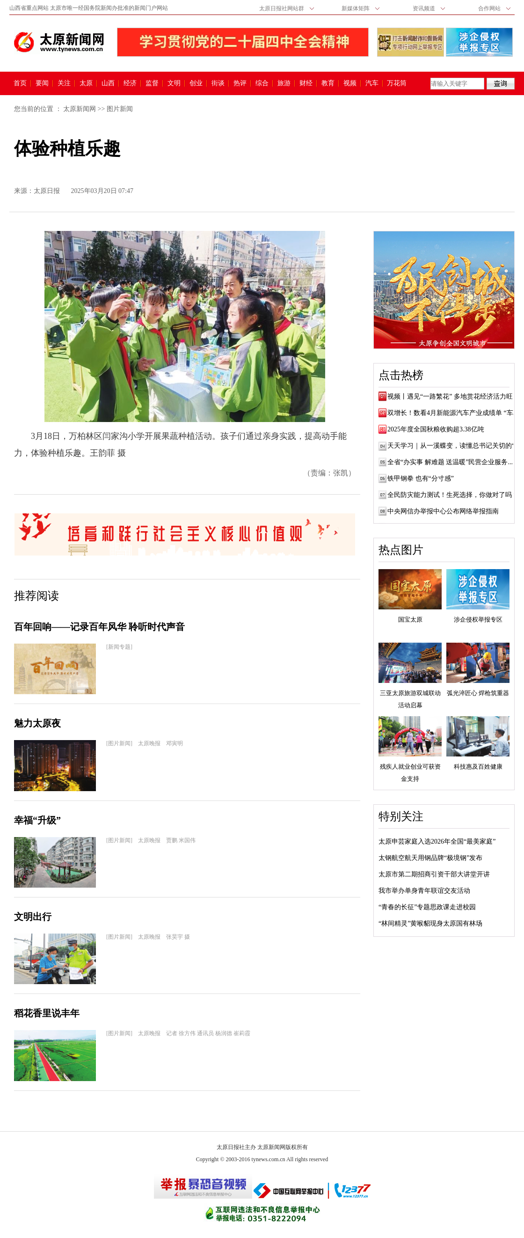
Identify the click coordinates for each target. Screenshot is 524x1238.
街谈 (218, 83)
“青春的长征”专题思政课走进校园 (427, 907)
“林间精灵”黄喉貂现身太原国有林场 (430, 923)
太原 (86, 83)
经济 (130, 83)
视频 (350, 83)
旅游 (284, 83)
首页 (20, 83)
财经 (306, 83)
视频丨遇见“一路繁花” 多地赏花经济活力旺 (450, 396)
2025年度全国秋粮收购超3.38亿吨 (435, 429)
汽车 (371, 83)
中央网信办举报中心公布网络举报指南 (443, 511)
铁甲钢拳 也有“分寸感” (420, 478)
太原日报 (47, 190)
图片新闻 (120, 108)
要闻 (42, 83)
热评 (240, 83)
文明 (174, 83)
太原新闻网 (79, 108)
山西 (108, 83)
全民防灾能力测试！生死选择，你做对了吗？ (452, 494)
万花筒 (395, 83)
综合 (262, 83)
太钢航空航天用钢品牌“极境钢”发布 (430, 857)
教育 (328, 83)
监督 (152, 83)
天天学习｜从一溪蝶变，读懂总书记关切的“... (453, 445)
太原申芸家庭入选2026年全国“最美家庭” (436, 841)
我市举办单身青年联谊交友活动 (424, 890)
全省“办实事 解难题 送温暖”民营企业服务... (450, 462)
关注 (64, 83)
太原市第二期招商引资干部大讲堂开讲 (434, 874)
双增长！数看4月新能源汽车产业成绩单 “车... (452, 412)
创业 (196, 83)
